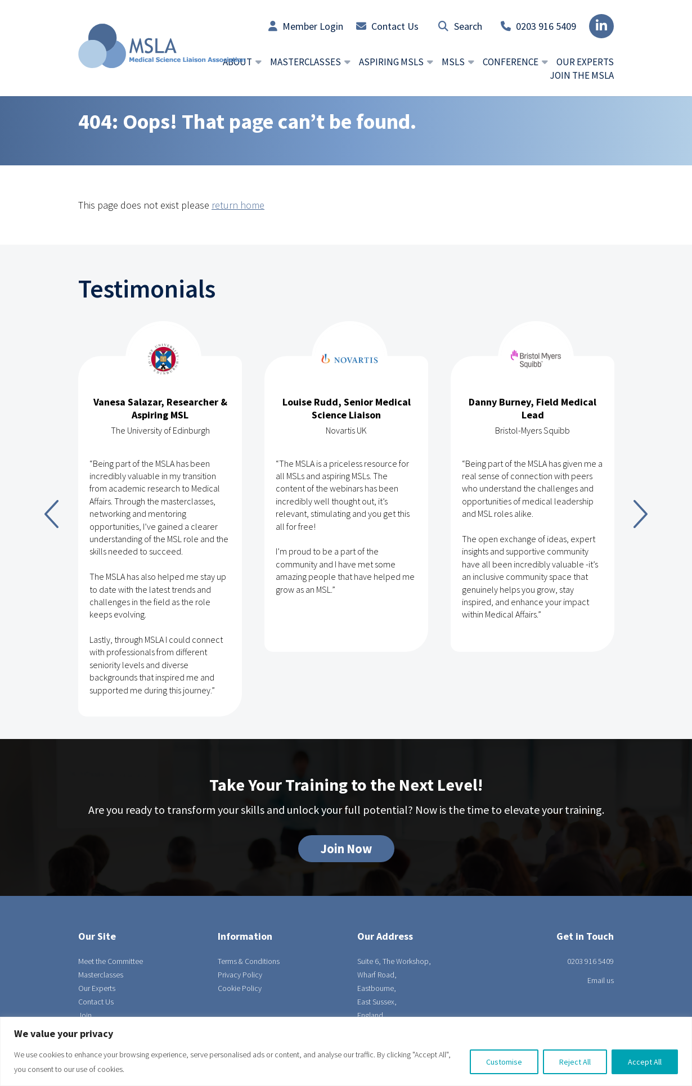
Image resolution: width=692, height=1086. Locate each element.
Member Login (305, 26)
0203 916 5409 (538, 26)
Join (85, 1015)
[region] (346, 1051)
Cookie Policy (240, 988)
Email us (600, 980)
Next (640, 514)
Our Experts (585, 62)
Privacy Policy (240, 975)
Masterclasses (100, 975)
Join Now (346, 849)
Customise (504, 1062)
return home (238, 205)
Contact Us (387, 26)
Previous (51, 514)
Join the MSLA (582, 75)
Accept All (645, 1062)
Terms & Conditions (249, 961)
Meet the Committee (110, 961)
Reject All (575, 1062)
